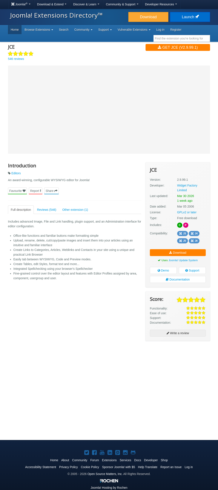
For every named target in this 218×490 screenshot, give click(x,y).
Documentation (178, 279)
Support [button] (105, 29)
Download (148, 17)
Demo (163, 270)
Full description (21, 209)
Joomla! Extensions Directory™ (56, 15)
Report (35, 191)
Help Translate (147, 467)
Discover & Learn (86, 4)
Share (51, 191)
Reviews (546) (46, 209)
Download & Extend (52, 4)
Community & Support (122, 4)
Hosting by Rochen (109, 487)
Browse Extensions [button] (39, 29)
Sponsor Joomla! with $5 (118, 467)
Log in (160, 29)
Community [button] (83, 29)
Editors (16, 173)
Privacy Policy (68, 467)
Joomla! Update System (183, 260)
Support (192, 270)
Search (63, 29)
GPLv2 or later (187, 212)
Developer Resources (161, 4)
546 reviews (16, 59)
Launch (190, 17)
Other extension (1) (75, 209)
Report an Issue (171, 467)
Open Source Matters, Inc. (105, 474)
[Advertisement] (178, 372)
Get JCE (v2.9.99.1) (178, 47)
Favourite (17, 191)
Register (175, 29)
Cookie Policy (90, 467)
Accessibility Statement (40, 467)
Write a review (178, 333)
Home (15, 29)
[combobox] (182, 38)
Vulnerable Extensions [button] (134, 29)
